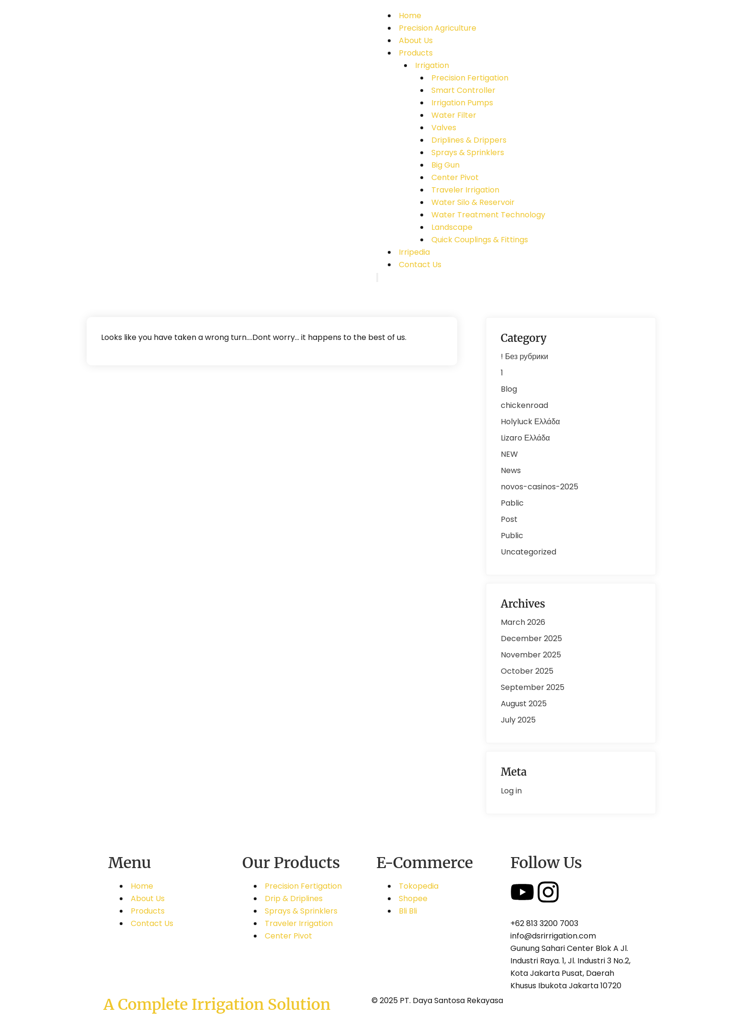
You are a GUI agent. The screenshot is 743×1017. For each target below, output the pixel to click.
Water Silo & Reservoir (473, 202)
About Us (416, 40)
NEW (509, 454)
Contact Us (420, 264)
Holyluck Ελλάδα (530, 421)
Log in (511, 790)
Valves (443, 127)
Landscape (452, 227)
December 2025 (531, 638)
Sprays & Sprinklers (467, 152)
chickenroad (524, 405)
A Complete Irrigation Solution (216, 1004)
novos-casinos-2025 (539, 486)
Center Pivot (455, 177)
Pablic (512, 502)
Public (512, 535)
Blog (509, 389)
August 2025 (524, 703)
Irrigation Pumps (462, 102)
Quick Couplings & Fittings (479, 239)
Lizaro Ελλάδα (525, 437)
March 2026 (523, 622)
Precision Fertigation (469, 77)
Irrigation (432, 65)
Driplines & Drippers (469, 140)
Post (509, 519)
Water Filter (453, 115)
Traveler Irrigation (465, 189)
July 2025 (518, 719)
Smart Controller (463, 90)
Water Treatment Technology (488, 214)
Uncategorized (528, 551)
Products (416, 52)
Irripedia (414, 252)
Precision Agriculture (437, 28)
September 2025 (532, 687)
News (511, 470)
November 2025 (531, 654)
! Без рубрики (524, 356)
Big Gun (445, 164)
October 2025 (527, 671)
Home (410, 15)
